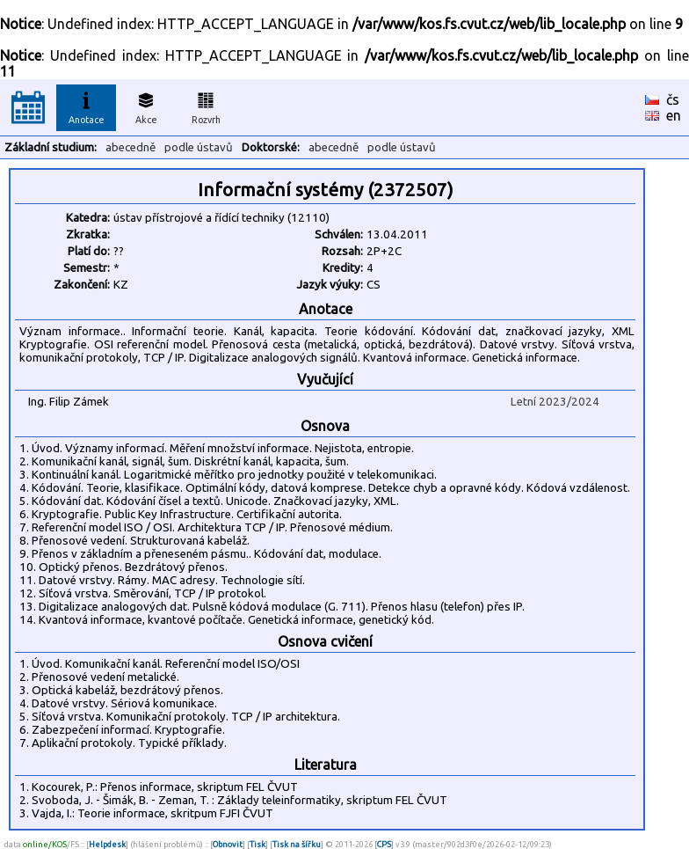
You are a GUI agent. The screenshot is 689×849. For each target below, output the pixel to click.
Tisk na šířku (296, 844)
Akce (146, 105)
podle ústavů (198, 147)
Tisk (257, 844)
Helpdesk (107, 844)
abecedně (130, 147)
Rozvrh (206, 105)
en (673, 115)
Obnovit (228, 844)
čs (672, 99)
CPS (384, 844)
